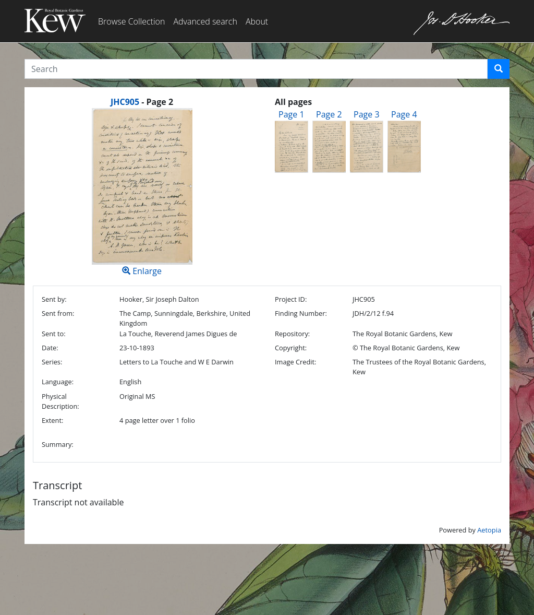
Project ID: (291, 299)
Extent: (52, 420)
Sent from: (58, 313)
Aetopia (489, 530)
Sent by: (54, 299)
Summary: (58, 444)
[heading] (142, 102)
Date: (50, 347)
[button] (498, 69)
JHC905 (125, 102)
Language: (58, 381)
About (257, 21)
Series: (52, 361)
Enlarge (142, 192)
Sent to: (54, 333)
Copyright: (291, 347)
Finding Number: (301, 313)
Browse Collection (131, 21)
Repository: (292, 333)
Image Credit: (295, 361)
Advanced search (205, 21)
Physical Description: (60, 401)
